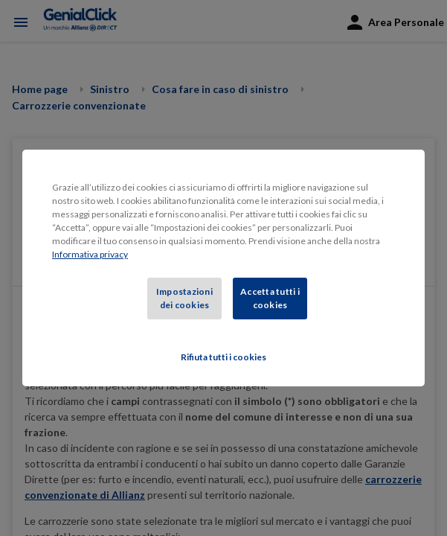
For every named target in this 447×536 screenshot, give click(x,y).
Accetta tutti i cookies (270, 298)
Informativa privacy (90, 254)
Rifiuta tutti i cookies (223, 357)
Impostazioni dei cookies (184, 298)
